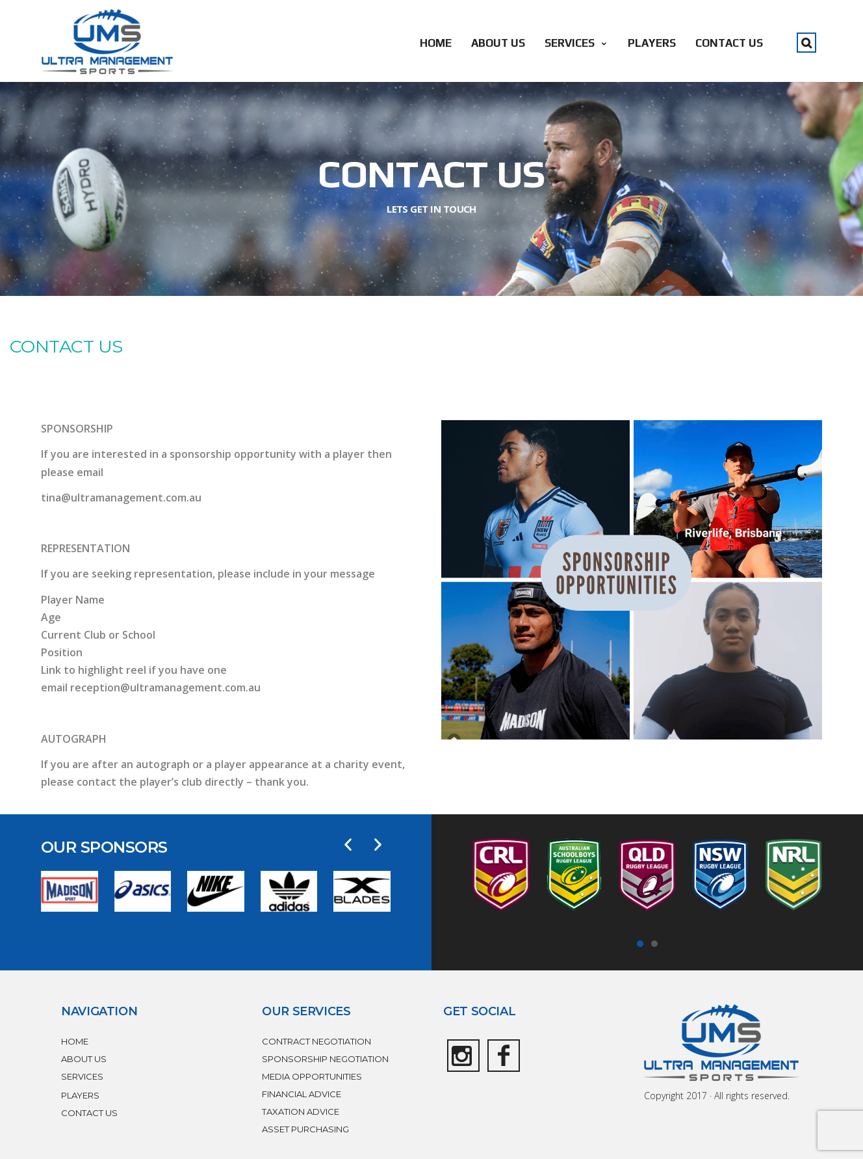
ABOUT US (498, 42)
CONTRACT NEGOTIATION (316, 1041)
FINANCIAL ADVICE (301, 1094)
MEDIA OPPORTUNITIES (312, 1076)
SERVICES (576, 42)
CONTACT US (729, 42)
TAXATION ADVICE (300, 1111)
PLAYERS (652, 42)
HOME (436, 42)
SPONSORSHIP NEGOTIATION (325, 1059)
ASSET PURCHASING (305, 1129)
